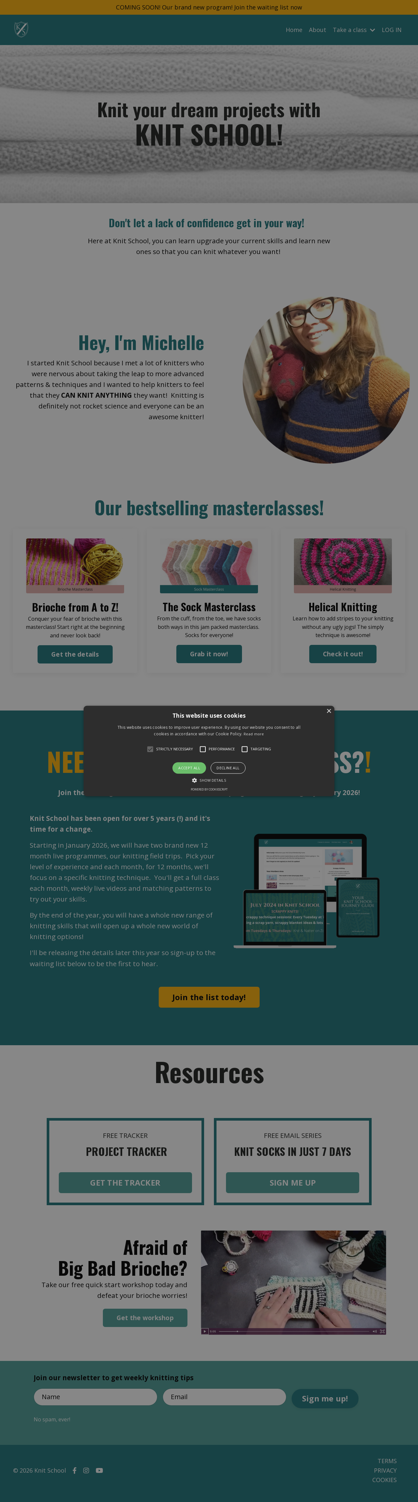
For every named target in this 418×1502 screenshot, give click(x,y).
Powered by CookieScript (209, 790)
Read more (254, 734)
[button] (209, 751)
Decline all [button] (228, 767)
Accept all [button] (189, 767)
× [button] (328, 711)
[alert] (209, 751)
